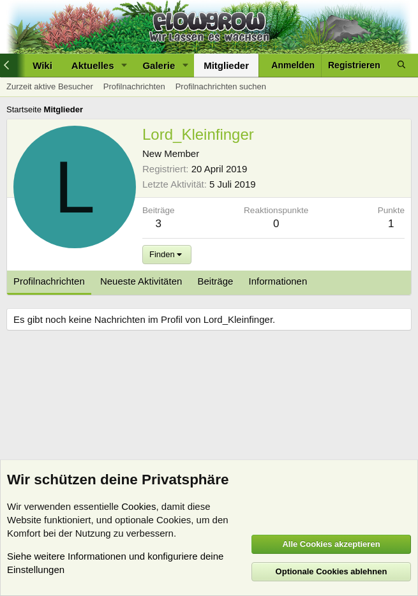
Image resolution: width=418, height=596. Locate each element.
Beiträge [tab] (216, 281)
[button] (124, 65)
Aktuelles (92, 65)
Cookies (138, 506)
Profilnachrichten (134, 86)
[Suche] (401, 65)
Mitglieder (226, 65)
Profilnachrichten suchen (220, 86)
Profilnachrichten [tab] (49, 281)
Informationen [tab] (278, 281)
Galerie (158, 65)
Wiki (42, 65)
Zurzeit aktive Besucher (49, 86)
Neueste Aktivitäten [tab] (141, 281)
